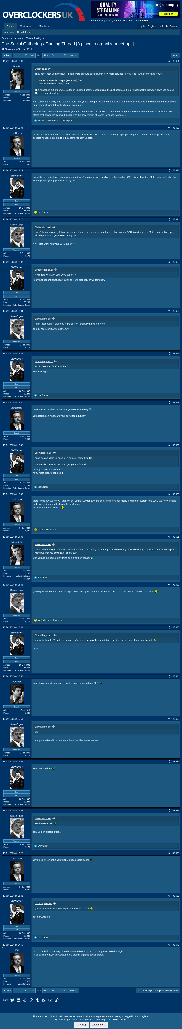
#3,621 (176, 61)
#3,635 (176, 719)
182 (39, 55)
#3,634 (176, 676)
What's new (25, 26)
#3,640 (176, 945)
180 (25, 55)
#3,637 (176, 810)
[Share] (169, 61)
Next (72, 55)
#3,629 (176, 445)
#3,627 (176, 353)
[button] (34, 26)
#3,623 (176, 170)
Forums (10, 26)
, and (55, 120)
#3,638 (176, 853)
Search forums (24, 32)
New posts (9, 32)
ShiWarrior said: (43, 227)
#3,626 (176, 311)
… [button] (19, 55)
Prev (8, 55)
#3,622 (176, 128)
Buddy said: (41, 68)
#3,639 (176, 896)
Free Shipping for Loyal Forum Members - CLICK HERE (119, 20)
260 (64, 55)
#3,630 (176, 494)
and (47, 529)
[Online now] (3, 948)
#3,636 (176, 761)
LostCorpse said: (43, 452)
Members (44, 26)
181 (32, 55)
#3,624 (176, 219)
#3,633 (176, 627)
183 (46, 55)
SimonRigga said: (44, 269)
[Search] (171, 26)
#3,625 (176, 262)
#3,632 (176, 585)
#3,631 (176, 537)
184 (52, 55)
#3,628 (176, 402)
